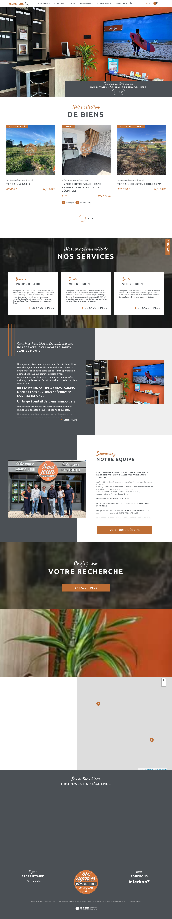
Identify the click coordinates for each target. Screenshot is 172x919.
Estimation (58, 3)
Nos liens (119, 901)
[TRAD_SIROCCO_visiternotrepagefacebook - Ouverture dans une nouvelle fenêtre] (114, 92)
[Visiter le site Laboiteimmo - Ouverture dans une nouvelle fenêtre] (86, 911)
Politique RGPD (129, 901)
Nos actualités (124, 3)
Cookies (138, 901)
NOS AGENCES (86, 3)
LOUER (72, 3)
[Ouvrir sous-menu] (49, 3)
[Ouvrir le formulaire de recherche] (18, 3)
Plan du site (92, 901)
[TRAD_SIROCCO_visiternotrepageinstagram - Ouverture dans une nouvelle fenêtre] (122, 92)
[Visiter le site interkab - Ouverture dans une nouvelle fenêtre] (139, 881)
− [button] (164, 684)
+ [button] (164, 680)
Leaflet (141, 769)
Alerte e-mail (104, 3)
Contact (167, 247)
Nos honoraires (80, 901)
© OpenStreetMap (161, 769)
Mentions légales (103, 901)
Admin (113, 901)
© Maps (149, 769)
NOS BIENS (43, 3)
